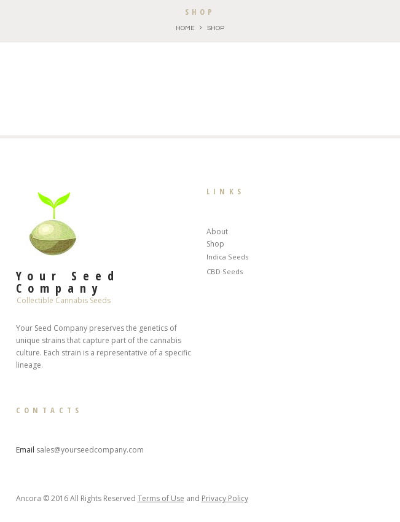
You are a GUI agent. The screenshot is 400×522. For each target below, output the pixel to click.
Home (185, 28)
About (217, 231)
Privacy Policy (225, 498)
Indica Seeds (227, 256)
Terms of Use (161, 498)
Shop (215, 244)
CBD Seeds (224, 271)
